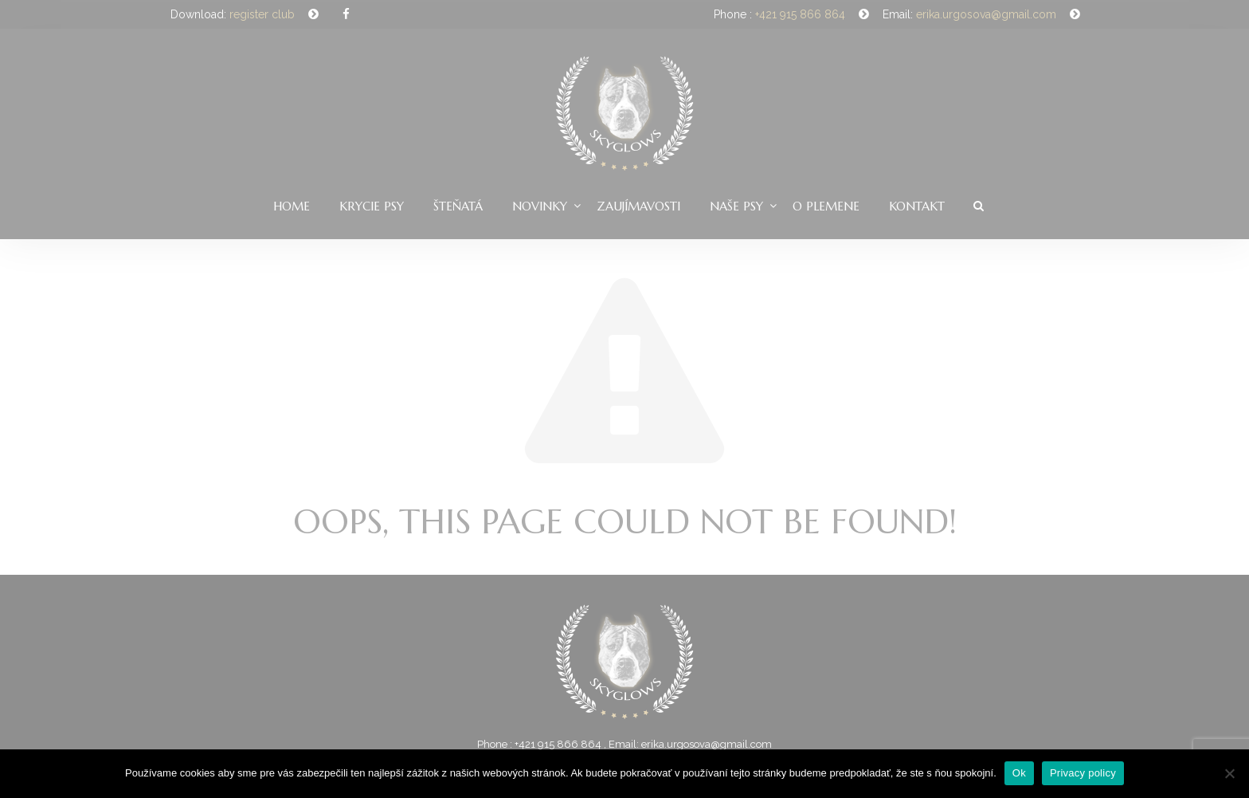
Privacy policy (1083, 773)
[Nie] (1229, 773)
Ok (1019, 773)
